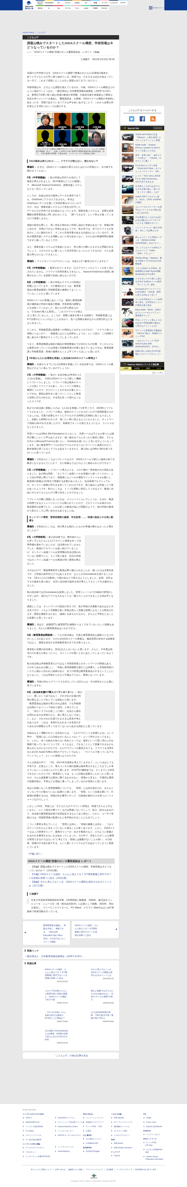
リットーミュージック (94, 1118)
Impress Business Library (68, 1126)
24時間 (137, 368)
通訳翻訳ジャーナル (122, 1126)
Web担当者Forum (32, 1122)
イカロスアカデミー (122, 1135)
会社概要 (109, 1169)
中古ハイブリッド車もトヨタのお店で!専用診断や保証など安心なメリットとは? (148, 323)
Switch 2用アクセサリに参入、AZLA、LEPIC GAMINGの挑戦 (148, 199)
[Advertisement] (93, 22)
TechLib (117, 1156)
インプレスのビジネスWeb (33, 1114)
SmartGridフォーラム (66, 1118)
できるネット (31, 1152)
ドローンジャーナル (33, 1135)
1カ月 (159, 368)
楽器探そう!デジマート (95, 1122)
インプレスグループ (124, 1169)
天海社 (148, 1118)
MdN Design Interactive (123, 1148)
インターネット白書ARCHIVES (38, 1156)
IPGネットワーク (150, 1139)
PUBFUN (147, 1131)
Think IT (29, 1118)
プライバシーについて (94, 1169)
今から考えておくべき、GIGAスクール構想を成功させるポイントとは (102, 972)
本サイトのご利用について (41, 1169)
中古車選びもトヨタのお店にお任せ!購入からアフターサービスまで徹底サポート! (148, 220)
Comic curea (151, 1122)
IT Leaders (30, 1131)
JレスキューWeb (120, 1131)
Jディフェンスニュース (123, 1122)
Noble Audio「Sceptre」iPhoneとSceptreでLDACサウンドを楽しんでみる (147, 148)
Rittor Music (88, 1114)
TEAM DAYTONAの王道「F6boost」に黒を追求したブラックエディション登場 (148, 137)
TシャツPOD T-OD (94, 1126)
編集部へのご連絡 (76, 1169)
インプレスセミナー (66, 1131)
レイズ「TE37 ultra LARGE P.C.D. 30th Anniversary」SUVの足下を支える (147, 179)
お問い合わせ (60, 1169)
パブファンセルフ (153, 1134)
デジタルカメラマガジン (35, 1148)
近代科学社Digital (92, 1151)
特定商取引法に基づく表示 (145, 1169)
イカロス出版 (116, 1114)
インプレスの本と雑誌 (31, 1144)
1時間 (126, 368)
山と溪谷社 (87, 1135)
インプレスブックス (66, 1147)
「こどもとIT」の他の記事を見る (70, 1055)
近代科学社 (87, 1148)
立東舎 (88, 1131)
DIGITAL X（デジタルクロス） (70, 1135)
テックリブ (115, 1152)
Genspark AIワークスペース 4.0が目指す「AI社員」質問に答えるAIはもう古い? (148, 292)
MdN (113, 1140)
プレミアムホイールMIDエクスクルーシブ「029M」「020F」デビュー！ (148, 250)
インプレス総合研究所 (34, 1126)
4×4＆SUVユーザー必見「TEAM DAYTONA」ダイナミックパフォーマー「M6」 (148, 168)
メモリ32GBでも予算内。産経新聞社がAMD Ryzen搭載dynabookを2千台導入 (148, 271)
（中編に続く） (35, 853)
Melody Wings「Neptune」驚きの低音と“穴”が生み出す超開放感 (148, 261)
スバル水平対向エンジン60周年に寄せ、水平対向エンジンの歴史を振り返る (148, 302)
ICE (144, 1114)
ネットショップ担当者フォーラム (71, 1122)
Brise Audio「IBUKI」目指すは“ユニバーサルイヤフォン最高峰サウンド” (148, 312)
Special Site (133, 128)
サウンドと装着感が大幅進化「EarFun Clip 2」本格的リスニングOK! (148, 333)
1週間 (148, 368)
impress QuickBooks (154, 1126)
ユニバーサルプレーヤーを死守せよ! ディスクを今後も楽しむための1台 (148, 210)
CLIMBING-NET (92, 1143)
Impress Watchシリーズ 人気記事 (143, 364)
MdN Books (118, 1143)
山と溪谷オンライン (94, 1139)
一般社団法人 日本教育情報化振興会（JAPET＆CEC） (54, 956)
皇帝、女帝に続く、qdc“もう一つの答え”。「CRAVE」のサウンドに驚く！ (148, 158)
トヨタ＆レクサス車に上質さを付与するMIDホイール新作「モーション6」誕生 (148, 281)
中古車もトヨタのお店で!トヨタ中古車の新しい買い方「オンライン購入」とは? (147, 189)
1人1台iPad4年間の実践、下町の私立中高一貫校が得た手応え (102, 1015)
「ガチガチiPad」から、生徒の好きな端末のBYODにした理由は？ (56, 1015)
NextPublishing (64, 1151)
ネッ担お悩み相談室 (33, 1140)
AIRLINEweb (119, 1118)
